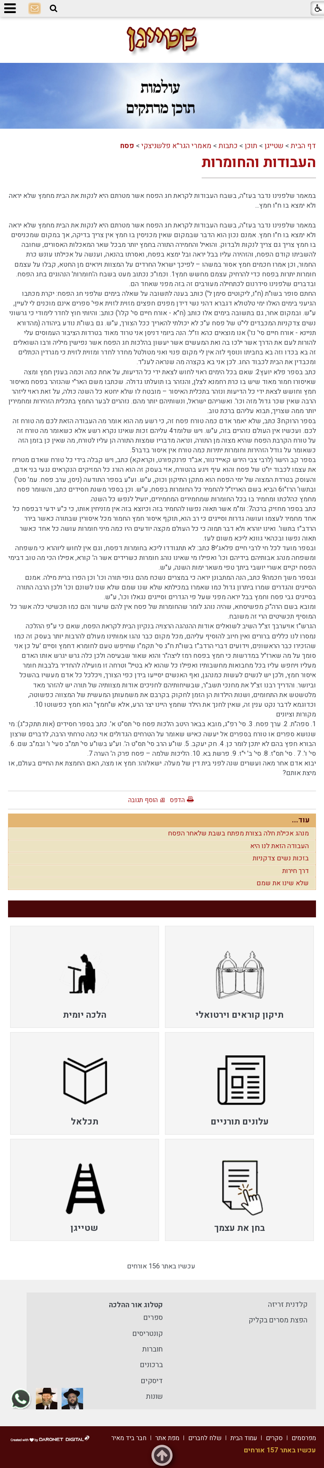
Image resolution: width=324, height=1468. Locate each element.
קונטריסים (147, 1333)
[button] (53, 8)
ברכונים (151, 1365)
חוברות (152, 1349)
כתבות (228, 146)
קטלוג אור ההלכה (136, 1305)
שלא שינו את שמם (282, 883)
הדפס (177, 800)
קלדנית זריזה (288, 1304)
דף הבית (303, 146)
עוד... (301, 820)
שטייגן (274, 146)
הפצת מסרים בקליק (278, 1320)
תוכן (251, 146)
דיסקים (152, 1381)
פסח (127, 146)
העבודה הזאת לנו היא (279, 846)
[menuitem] (239, 977)
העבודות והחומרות (259, 162)
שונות (154, 1396)
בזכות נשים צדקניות (281, 858)
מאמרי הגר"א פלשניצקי (176, 146)
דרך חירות (295, 871)
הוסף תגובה (143, 800)
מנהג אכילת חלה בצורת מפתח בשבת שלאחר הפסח (238, 833)
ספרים (153, 1317)
